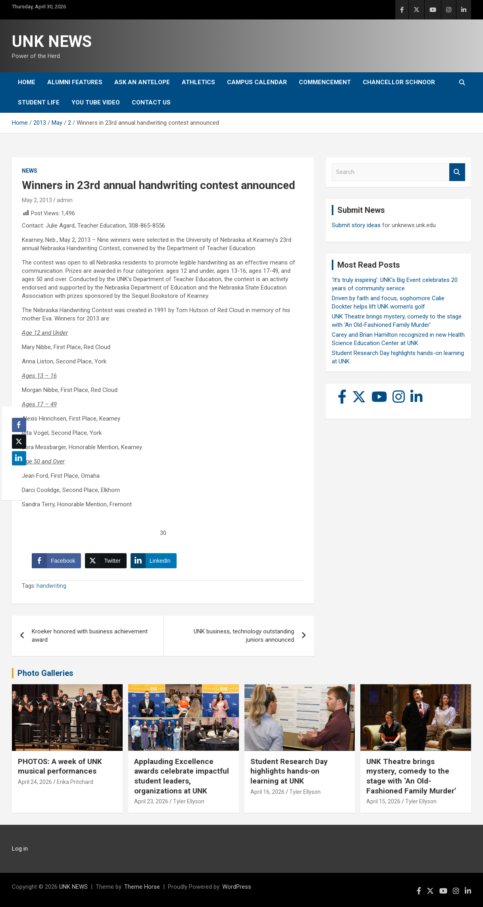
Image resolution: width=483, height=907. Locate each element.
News (29, 171)
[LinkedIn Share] (154, 560)
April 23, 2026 (151, 801)
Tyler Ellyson (188, 801)
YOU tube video (95, 102)
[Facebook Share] (56, 560)
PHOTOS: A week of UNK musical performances (60, 766)
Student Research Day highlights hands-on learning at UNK (289, 771)
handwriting (51, 586)
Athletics (198, 82)
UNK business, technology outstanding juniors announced (244, 635)
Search (457, 172)
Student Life (39, 102)
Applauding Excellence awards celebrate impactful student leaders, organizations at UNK (181, 776)
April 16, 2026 (267, 792)
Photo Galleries (45, 673)
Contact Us (151, 102)
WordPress (236, 886)
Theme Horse (142, 886)
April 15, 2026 (383, 801)
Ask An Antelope (142, 82)
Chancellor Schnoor (399, 82)
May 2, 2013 (37, 200)
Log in (20, 848)
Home (26, 82)
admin (65, 200)
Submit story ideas (356, 225)
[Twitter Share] (105, 560)
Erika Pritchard (75, 782)
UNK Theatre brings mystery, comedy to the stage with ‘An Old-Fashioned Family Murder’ (411, 776)
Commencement (325, 82)
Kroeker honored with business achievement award (90, 635)
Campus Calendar (257, 82)
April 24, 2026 (35, 782)
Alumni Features (74, 82)
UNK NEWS (52, 41)
